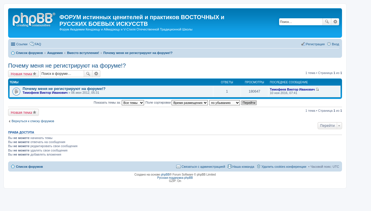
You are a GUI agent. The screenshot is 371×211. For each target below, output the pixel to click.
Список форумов (29, 166)
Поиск (327, 21)
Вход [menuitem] (335, 44)
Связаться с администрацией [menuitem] (203, 166)
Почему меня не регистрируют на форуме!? (67, 65)
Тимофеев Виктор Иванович (45, 92)
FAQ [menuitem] (38, 44)
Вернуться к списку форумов (33, 121)
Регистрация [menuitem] (315, 44)
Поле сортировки (177, 102)
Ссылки (22, 44)
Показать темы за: (119, 102)
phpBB (165, 174)
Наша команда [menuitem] (243, 166)
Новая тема (21, 73)
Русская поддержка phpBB (175, 177)
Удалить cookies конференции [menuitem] (283, 166)
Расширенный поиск (335, 21)
